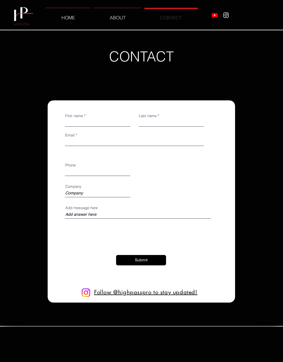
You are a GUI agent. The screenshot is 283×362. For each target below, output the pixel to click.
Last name (148, 116)
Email (70, 135)
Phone (70, 165)
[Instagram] (226, 15)
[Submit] (141, 260)
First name (74, 116)
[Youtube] (214, 15)
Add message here (81, 208)
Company (73, 186)
